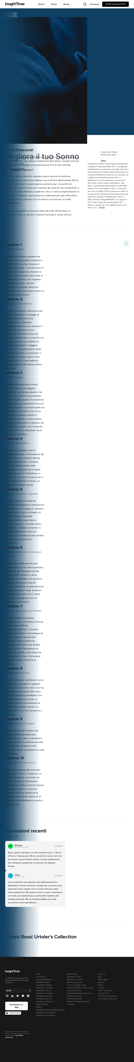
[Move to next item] (126, 243)
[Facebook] (28, 996)
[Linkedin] (12, 996)
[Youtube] (23, 996)
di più (102, 207)
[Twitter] (18, 996)
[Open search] (85, 4)
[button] (89, 149)
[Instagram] (7, 996)
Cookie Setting (13, 1013)
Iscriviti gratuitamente (115, 4)
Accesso (94, 4)
